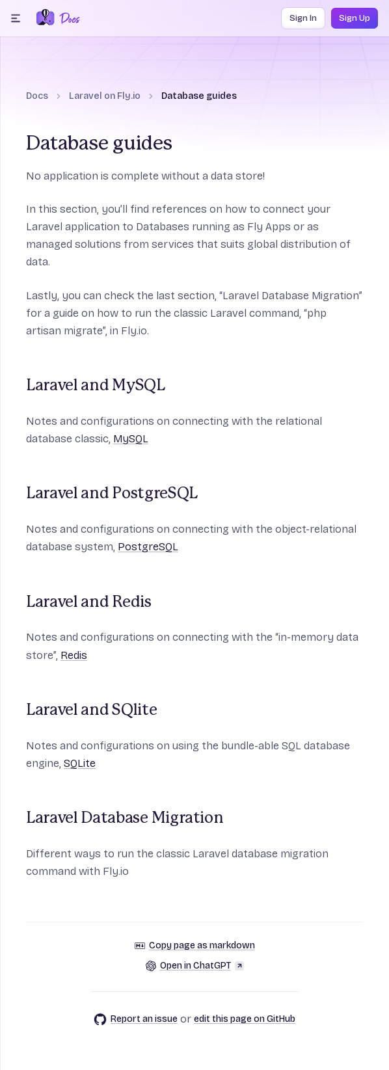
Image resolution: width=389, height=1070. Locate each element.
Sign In (303, 18)
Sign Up (354, 18)
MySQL (130, 439)
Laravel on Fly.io (105, 95)
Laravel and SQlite (91, 710)
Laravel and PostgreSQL (112, 494)
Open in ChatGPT (195, 965)
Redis (73, 655)
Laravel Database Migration (124, 818)
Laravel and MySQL (95, 386)
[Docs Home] (67, 18)
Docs (37, 95)
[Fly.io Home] (45, 18)
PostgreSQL (148, 547)
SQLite (80, 763)
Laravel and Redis (89, 602)
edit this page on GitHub (244, 1018)
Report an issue (136, 1019)
